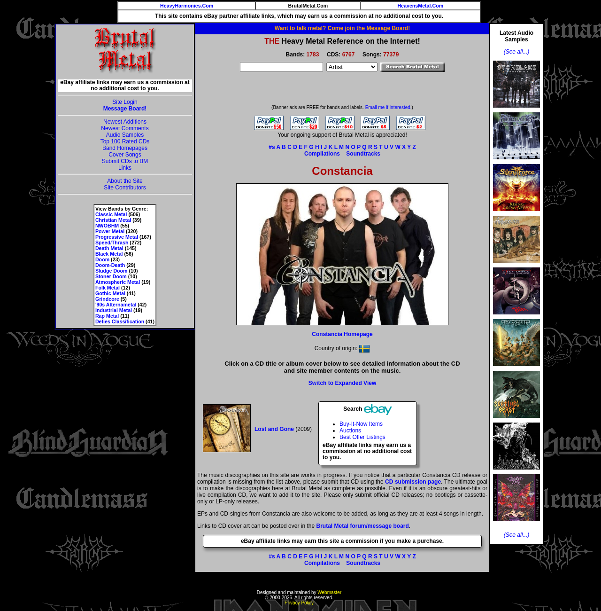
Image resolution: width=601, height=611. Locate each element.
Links (124, 167)
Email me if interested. (388, 107)
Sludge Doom (111, 271)
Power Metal (109, 231)
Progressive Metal (116, 237)
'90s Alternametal (115, 304)
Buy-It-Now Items (361, 424)
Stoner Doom (111, 276)
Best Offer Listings (362, 437)
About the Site (124, 181)
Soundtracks (363, 153)
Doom (102, 259)
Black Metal (109, 254)
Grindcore (107, 299)
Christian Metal (113, 220)
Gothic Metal (110, 293)
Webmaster (329, 592)
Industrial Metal (113, 310)
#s (272, 147)
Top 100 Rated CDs (125, 141)
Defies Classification (119, 321)
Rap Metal (107, 316)
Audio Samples (125, 135)
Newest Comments (124, 128)
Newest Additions (124, 121)
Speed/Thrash (111, 242)
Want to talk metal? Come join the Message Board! (342, 28)
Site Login (124, 102)
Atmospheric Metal (117, 282)
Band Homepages (124, 148)
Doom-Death (110, 265)
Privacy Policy (299, 602)
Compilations (322, 153)
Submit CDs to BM (125, 161)
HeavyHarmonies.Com (186, 5)
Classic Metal (111, 214)
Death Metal (109, 248)
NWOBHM (107, 225)
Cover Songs (124, 154)
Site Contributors (125, 187)
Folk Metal (107, 287)
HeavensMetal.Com (420, 5)
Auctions (350, 430)
